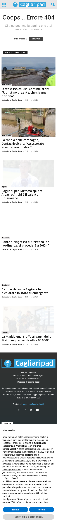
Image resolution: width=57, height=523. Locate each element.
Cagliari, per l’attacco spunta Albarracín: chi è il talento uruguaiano (22, 194)
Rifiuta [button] (15, 509)
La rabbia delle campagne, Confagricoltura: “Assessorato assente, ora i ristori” (23, 143)
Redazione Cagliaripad (12, 100)
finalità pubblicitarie (11, 469)
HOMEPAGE (35, 39)
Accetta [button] (41, 509)
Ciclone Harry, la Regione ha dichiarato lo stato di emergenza (25, 291)
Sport (4, 187)
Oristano (5, 238)
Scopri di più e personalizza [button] (28, 517)
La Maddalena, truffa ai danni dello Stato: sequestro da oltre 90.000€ (26, 338)
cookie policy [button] (46, 449)
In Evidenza (6, 85)
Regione (5, 285)
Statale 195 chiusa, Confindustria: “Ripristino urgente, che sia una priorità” (25, 92)
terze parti (49, 452)
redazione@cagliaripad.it (33, 404)
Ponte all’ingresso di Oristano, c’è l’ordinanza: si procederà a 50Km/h (26, 243)
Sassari (5, 332)
